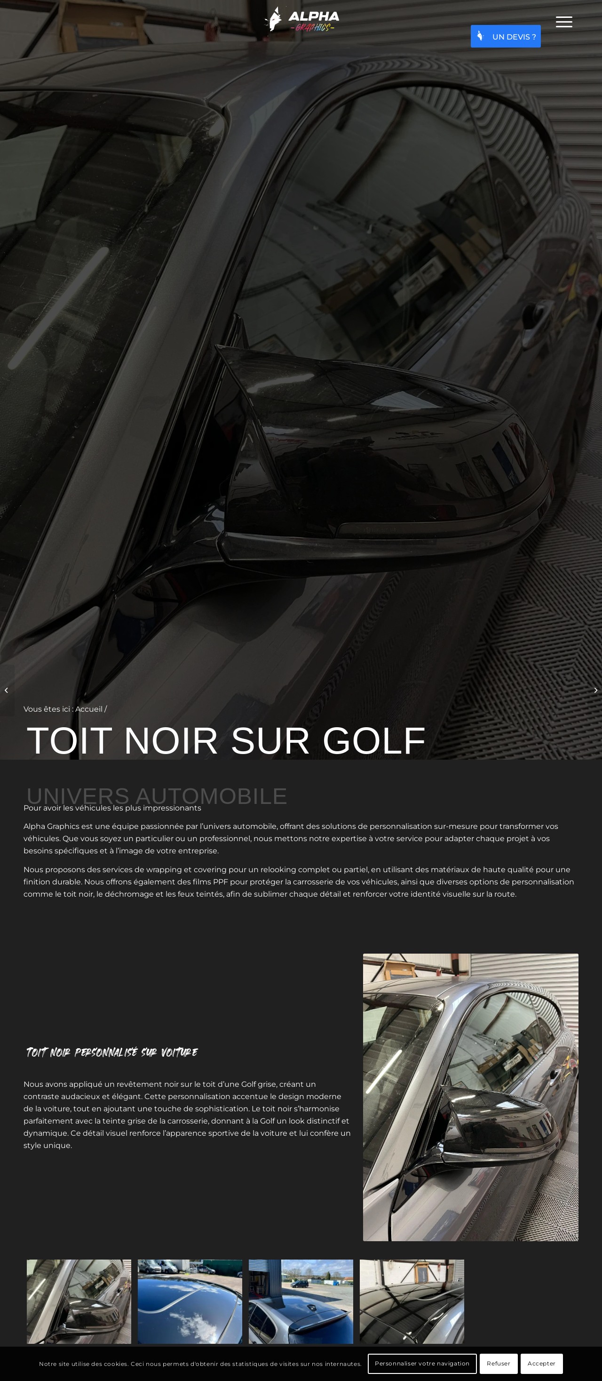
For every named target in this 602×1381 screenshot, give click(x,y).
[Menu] (564, 21)
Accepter (542, 1363)
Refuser (498, 1363)
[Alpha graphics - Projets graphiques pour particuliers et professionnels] (301, 21)
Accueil (89, 709)
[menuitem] (564, 21)
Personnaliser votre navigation (422, 1363)
